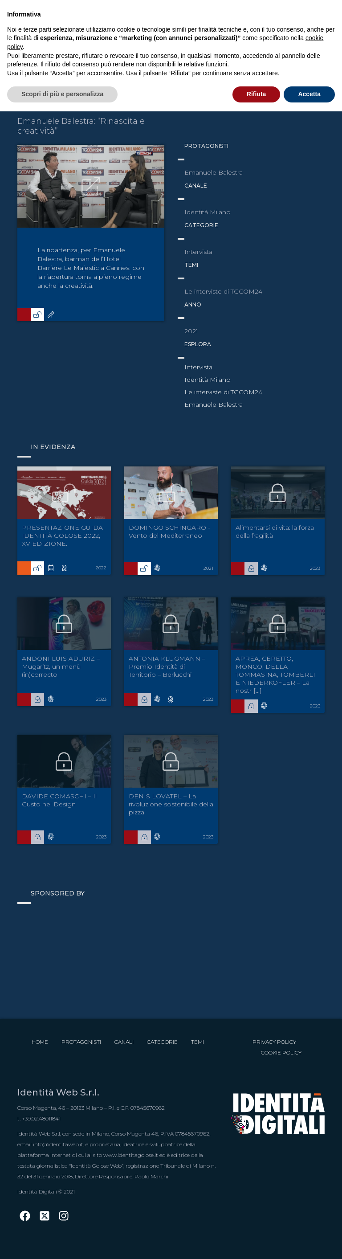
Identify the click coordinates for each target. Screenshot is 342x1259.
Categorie (162, 1041)
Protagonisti (81, 1041)
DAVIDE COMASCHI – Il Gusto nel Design (59, 800)
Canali (124, 1041)
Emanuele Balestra (213, 405)
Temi (197, 1041)
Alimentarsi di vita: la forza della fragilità (275, 531)
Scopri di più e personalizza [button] (62, 94)
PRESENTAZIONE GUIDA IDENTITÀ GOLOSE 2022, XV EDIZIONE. (62, 535)
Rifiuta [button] (256, 94)
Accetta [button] (309, 94)
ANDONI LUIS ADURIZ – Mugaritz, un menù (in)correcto (61, 666)
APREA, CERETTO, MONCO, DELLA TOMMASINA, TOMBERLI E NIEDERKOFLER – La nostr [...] (275, 674)
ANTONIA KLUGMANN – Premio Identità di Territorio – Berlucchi (167, 666)
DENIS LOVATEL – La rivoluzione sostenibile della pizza (171, 804)
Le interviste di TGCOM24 (223, 392)
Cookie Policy (281, 1052)
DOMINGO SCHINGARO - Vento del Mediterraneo (169, 531)
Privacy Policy (274, 1041)
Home (40, 1041)
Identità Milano (207, 380)
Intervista (198, 367)
